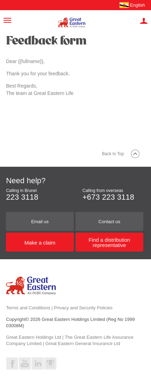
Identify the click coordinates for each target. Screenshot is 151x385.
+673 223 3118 (108, 197)
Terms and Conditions (28, 307)
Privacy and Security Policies (83, 307)
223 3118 (22, 197)
